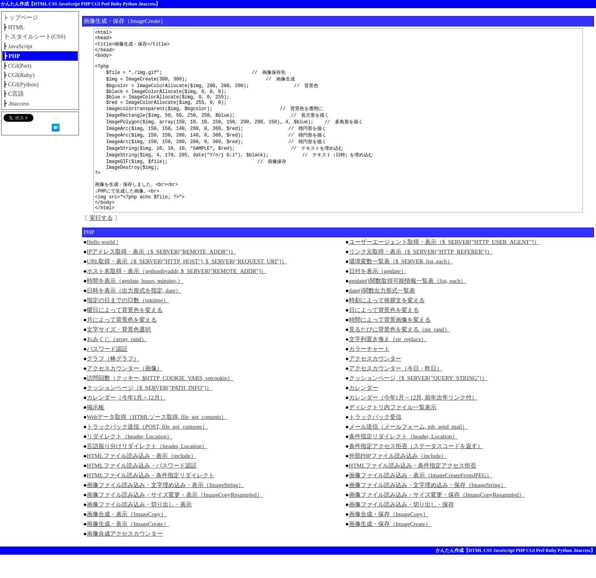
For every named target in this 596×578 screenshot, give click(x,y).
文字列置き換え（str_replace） (388, 362)
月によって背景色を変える (122, 343)
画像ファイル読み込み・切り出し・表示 (139, 528)
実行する (101, 241)
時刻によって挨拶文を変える (387, 324)
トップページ (20, 17)
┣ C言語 (13, 94)
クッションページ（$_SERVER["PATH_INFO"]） (149, 411)
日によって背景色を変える (384, 333)
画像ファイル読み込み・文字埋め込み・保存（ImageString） (427, 508)
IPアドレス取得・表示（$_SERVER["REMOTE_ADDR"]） (161, 275)
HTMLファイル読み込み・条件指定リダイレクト (150, 499)
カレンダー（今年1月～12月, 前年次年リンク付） (413, 421)
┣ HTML (14, 27)
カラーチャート (369, 372)
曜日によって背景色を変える (125, 333)
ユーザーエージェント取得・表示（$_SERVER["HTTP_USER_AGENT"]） (444, 265)
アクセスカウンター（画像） (125, 392)
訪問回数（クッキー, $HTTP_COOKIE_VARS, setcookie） (160, 401)
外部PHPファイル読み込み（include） (398, 479)
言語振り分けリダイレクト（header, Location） (147, 469)
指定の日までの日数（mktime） (128, 324)
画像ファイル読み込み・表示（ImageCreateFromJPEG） (420, 499)
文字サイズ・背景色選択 (119, 353)
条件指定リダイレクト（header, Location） (403, 460)
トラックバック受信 (375, 440)
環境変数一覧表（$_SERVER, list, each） (401, 285)
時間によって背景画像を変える (390, 343)
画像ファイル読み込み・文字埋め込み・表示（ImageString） (165, 508)
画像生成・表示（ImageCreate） (128, 547)
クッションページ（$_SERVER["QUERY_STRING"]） (418, 401)
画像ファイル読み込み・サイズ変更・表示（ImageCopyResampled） (175, 518)
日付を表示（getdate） (378, 294)
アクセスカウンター (375, 382)
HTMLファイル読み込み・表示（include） (141, 479)
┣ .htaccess (16, 103)
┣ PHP (12, 56)
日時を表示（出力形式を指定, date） (134, 314)
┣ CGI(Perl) (17, 66)
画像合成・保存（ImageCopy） (389, 537)
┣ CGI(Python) (21, 84)
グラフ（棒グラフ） (113, 382)
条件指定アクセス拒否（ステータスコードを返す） (416, 469)
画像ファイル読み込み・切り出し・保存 (401, 528)
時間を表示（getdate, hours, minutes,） (135, 304)
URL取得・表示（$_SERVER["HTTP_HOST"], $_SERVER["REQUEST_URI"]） (187, 285)
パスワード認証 (107, 372)
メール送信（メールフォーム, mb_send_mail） (408, 450)
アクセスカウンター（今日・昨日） (395, 392)
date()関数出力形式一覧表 (382, 314)
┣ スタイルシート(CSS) (34, 36)
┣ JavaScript (17, 46)
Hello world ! (102, 265)
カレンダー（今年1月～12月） (126, 421)
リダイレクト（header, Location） (129, 460)
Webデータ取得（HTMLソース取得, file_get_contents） (157, 440)
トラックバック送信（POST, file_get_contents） (147, 450)
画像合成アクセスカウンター (125, 557)
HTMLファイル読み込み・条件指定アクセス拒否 (413, 489)
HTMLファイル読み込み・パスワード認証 (142, 489)
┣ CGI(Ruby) (19, 75)
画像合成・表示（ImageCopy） (127, 537)
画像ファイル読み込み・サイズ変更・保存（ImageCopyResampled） (437, 518)
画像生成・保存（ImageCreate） (390, 547)
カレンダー (363, 411)
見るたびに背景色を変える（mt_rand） (399, 353)
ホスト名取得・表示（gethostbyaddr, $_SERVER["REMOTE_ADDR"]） (176, 294)
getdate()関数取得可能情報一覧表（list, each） (407, 304)
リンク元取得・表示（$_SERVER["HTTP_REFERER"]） (421, 275)
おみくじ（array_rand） (117, 362)
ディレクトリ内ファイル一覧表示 (392, 430)
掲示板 (95, 430)
